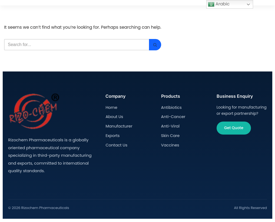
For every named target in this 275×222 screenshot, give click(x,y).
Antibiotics (171, 107)
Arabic (219, 4)
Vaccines (169, 144)
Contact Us (115, 144)
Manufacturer (118, 125)
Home (111, 107)
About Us (113, 116)
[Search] (78, 45)
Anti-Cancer (172, 116)
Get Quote (233, 128)
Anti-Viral (170, 125)
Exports (112, 135)
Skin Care (170, 135)
